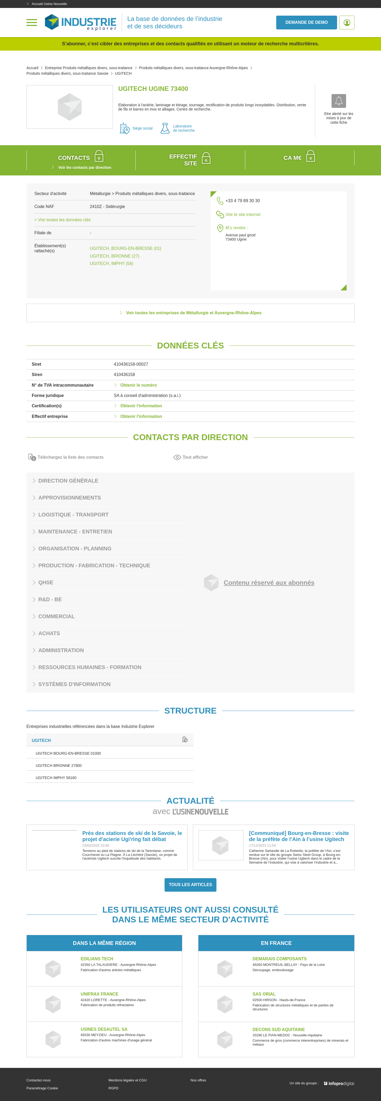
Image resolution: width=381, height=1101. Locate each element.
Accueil (32, 68)
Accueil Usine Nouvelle (46, 4)
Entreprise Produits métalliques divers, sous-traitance (89, 68)
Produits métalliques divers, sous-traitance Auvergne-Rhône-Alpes (193, 68)
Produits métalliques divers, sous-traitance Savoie (67, 73)
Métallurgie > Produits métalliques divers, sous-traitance (142, 193)
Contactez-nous (38, 1080)
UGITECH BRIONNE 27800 (59, 765)
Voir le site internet (243, 214)
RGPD (113, 1088)
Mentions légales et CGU (127, 1080)
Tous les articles (190, 884)
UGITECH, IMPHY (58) (111, 263)
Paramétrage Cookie (42, 1088)
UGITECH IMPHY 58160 (56, 778)
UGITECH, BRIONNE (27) (114, 256)
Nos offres (198, 1080)
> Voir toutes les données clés (62, 220)
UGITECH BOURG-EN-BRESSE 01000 (68, 753)
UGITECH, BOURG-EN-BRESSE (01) (125, 248)
